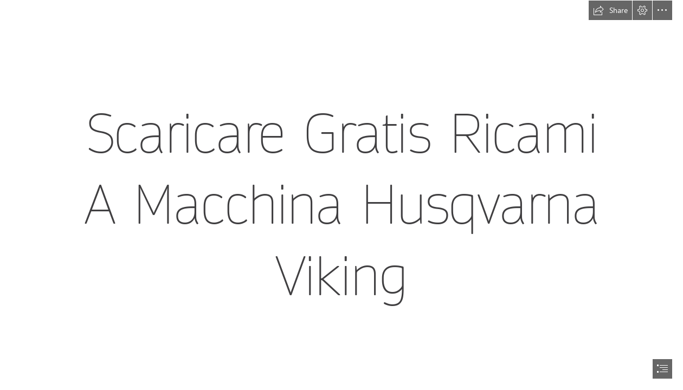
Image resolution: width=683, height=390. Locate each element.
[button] (610, 10)
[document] (341, 195)
